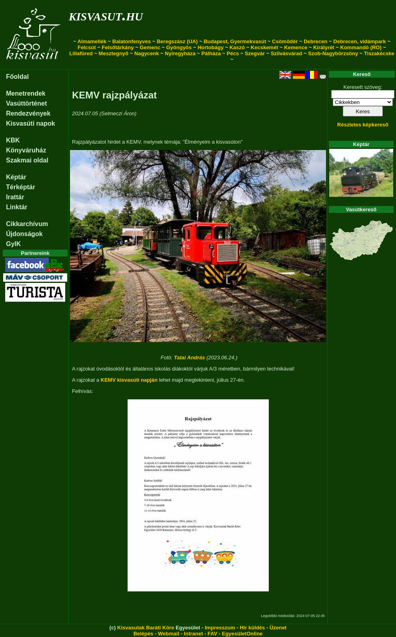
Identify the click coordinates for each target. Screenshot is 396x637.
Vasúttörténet (26, 103)
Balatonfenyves (131, 41)
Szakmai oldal (27, 160)
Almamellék (92, 41)
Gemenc (150, 47)
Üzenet (278, 628)
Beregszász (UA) (177, 41)
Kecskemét (264, 47)
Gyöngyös (179, 47)
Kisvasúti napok (30, 123)
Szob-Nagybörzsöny (333, 53)
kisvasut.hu (106, 15)
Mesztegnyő (113, 53)
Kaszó (237, 47)
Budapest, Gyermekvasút (235, 41)
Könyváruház (26, 150)
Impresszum (220, 628)
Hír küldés (252, 628)
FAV (212, 634)
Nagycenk (146, 53)
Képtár (16, 177)
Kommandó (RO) (361, 47)
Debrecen (315, 41)
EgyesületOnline (242, 634)
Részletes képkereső (362, 125)
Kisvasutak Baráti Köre (145, 628)
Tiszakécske (379, 53)
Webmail (168, 634)
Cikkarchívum (27, 223)
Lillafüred (81, 53)
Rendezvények (28, 113)
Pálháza (211, 53)
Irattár (15, 197)
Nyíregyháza (180, 53)
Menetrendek (26, 93)
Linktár (16, 207)
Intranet (193, 634)
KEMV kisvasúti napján (129, 380)
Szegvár (255, 53)
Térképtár (20, 187)
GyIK (13, 243)
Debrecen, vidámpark (359, 41)
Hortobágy (211, 47)
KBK (13, 140)
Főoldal (17, 76)
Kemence (295, 47)
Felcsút (87, 47)
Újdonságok (24, 233)
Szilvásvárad (286, 53)
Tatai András (189, 358)
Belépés (143, 634)
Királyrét (323, 47)
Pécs (233, 53)
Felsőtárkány (118, 47)
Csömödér (285, 41)
